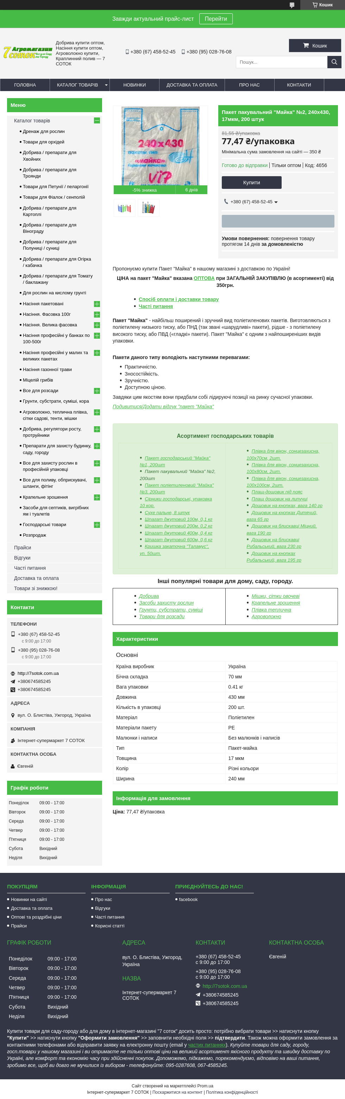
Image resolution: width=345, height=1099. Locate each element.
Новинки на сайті (29, 899)
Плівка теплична (271, 610)
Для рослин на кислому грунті (54, 292)
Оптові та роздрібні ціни (36, 917)
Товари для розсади (161, 616)
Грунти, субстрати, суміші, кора (56, 401)
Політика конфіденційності (232, 1092)
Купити (251, 182)
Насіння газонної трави (47, 369)
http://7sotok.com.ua (38, 673)
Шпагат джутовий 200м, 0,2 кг (178, 526)
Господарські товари (44, 524)
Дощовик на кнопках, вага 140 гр (287, 505)
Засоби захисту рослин (166, 603)
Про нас (249, 85)
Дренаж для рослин (44, 131)
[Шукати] (334, 62)
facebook (188, 899)
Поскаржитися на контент (177, 1092)
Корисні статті (110, 925)
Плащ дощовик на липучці (279, 498)
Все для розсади (40, 390)
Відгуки (22, 558)
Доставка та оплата (192, 85)
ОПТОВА (204, 278)
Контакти (299, 85)
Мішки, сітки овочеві (276, 596)
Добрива (149, 596)
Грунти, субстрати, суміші (171, 610)
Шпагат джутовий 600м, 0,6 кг (178, 539)
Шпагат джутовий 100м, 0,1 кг (178, 519)
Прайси (22, 547)
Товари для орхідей (43, 142)
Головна (25, 85)
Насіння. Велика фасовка (50, 324)
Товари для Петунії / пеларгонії (56, 186)
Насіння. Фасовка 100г (47, 314)
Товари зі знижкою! (35, 588)
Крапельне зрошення (276, 603)
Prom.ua (205, 1086)
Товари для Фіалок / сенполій (54, 197)
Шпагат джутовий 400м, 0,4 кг (178, 533)
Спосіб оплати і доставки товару (179, 299)
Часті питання (156, 306)
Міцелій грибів (38, 380)
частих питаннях (207, 1045)
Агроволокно (266, 616)
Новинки (134, 85)
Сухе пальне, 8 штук (167, 512)
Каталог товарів (77, 85)
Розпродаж (34, 535)
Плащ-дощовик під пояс (277, 491)
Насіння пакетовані (43, 303)
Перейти (216, 19)
